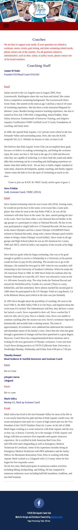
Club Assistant (56, 517)
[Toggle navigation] (6, 26)
